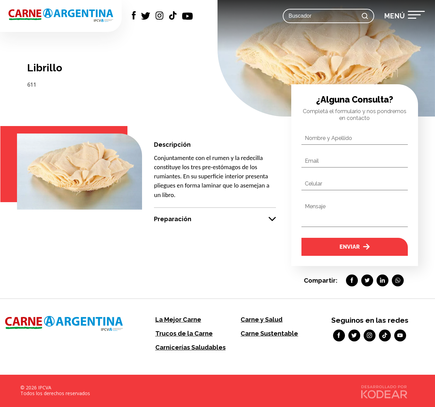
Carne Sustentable (269, 333)
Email (312, 161)
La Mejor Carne (178, 319)
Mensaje (315, 206)
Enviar (355, 247)
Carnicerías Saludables (190, 347)
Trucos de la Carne (184, 333)
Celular (313, 183)
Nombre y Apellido (328, 138)
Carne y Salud (261, 319)
